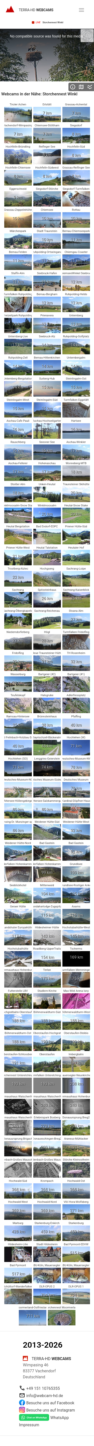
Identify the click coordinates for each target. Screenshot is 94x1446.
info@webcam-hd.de (44, 1395)
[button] (81, 10)
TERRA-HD (36, 10)
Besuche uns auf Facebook (50, 1402)
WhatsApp (59, 1417)
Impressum (29, 1425)
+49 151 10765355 (43, 1388)
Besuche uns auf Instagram (50, 1410)
